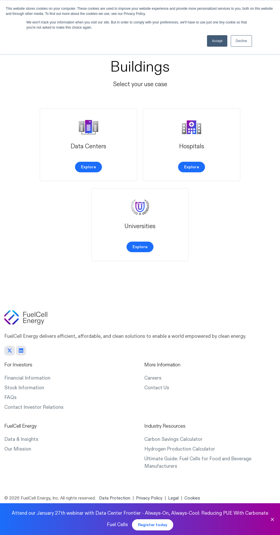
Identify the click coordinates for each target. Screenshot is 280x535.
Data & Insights (21, 439)
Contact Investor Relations (34, 407)
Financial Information (27, 378)
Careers (152, 378)
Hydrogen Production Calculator (179, 449)
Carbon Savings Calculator (173, 439)
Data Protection (114, 498)
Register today (152, 524)
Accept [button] (217, 41)
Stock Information (24, 388)
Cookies (192, 498)
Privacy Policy (149, 498)
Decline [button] (241, 41)
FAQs (10, 397)
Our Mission (17, 449)
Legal (173, 498)
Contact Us (156, 388)
